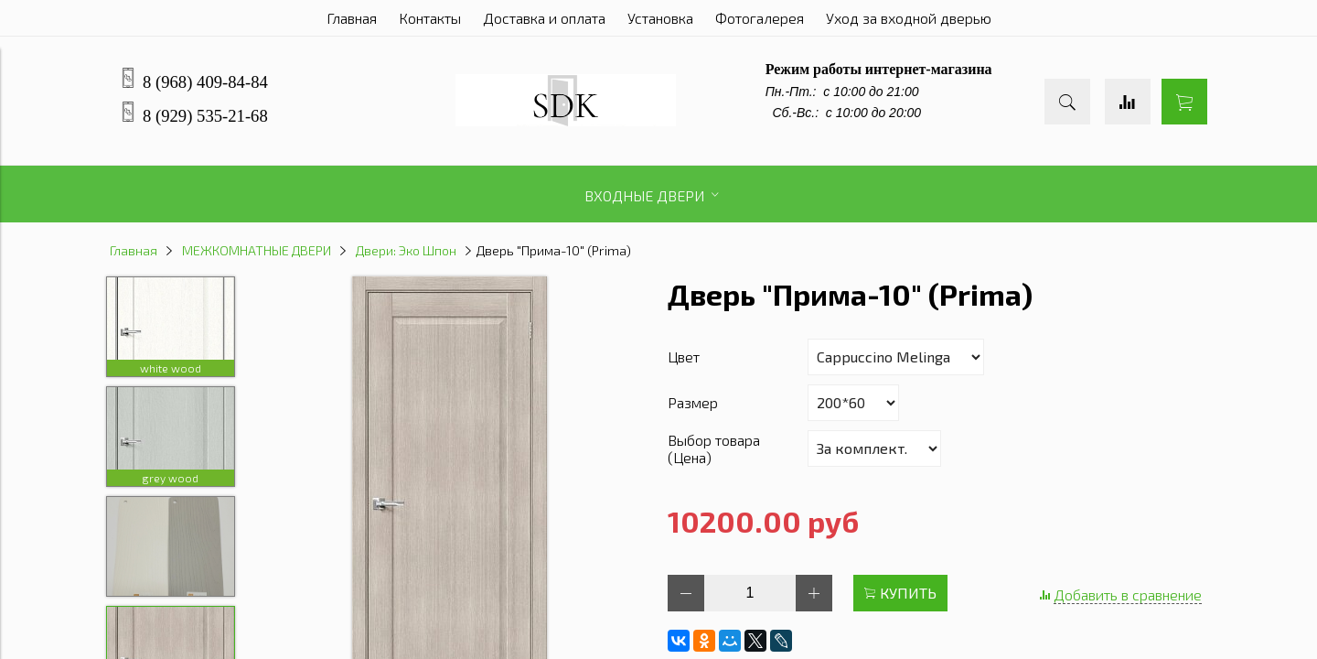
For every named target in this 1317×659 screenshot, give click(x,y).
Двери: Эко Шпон (406, 250)
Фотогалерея (759, 18)
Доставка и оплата (544, 18)
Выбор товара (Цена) (714, 448)
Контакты (430, 18)
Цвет (684, 356)
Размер (693, 402)
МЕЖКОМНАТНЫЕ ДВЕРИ (256, 250)
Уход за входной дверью (908, 18)
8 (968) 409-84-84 (205, 82)
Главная (352, 18)
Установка (660, 18)
